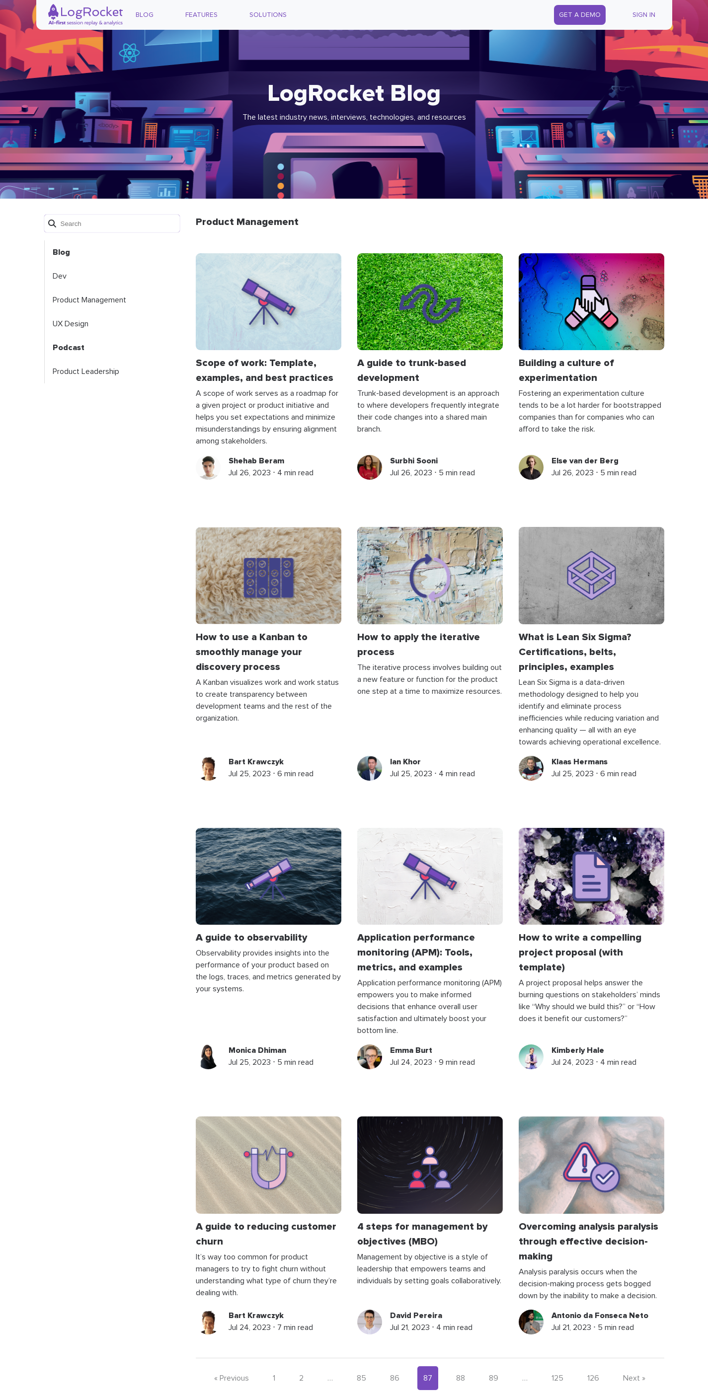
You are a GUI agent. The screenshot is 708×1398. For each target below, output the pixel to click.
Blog (145, 14)
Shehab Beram (256, 461)
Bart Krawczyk (256, 762)
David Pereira (416, 1316)
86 (394, 1378)
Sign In (643, 14)
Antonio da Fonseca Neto (599, 1316)
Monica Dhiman (257, 1050)
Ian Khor (405, 762)
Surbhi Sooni (414, 461)
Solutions (268, 14)
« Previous (231, 1378)
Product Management (89, 300)
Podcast (68, 348)
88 (460, 1378)
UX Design (70, 324)
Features (201, 14)
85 (361, 1378)
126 (593, 1378)
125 (557, 1378)
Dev (60, 276)
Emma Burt (411, 1050)
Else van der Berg (585, 461)
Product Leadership (86, 371)
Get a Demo (580, 14)
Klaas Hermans (579, 762)
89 (493, 1378)
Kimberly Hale (577, 1050)
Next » (634, 1378)
